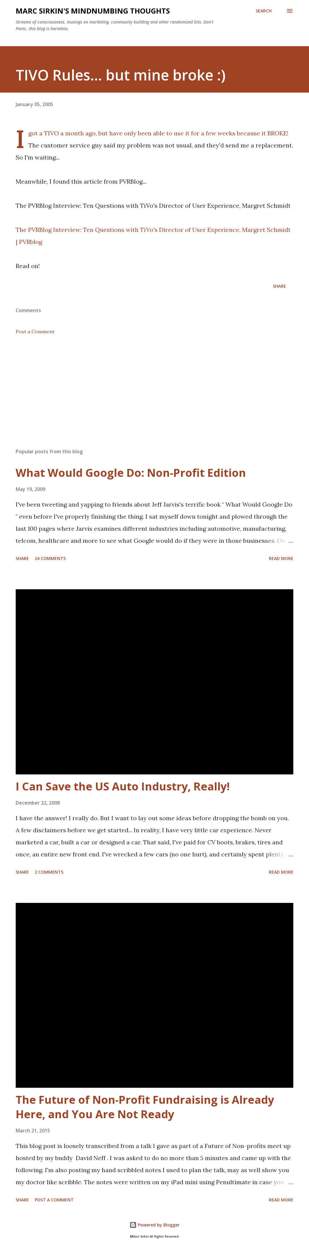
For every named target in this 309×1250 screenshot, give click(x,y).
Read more (281, 558)
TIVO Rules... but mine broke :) (121, 75)
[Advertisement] (154, 396)
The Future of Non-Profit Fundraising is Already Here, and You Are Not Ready (145, 1107)
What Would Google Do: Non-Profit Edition (131, 472)
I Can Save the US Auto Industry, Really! (123, 786)
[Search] (264, 10)
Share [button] (279, 286)
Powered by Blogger (154, 1225)
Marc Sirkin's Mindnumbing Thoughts (93, 11)
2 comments (49, 872)
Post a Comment (35, 331)
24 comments (50, 558)
